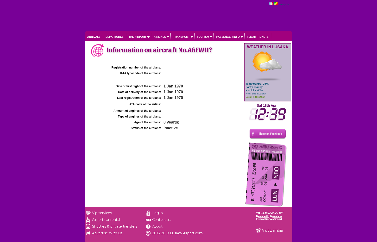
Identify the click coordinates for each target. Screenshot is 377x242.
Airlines (160, 36)
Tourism (203, 36)
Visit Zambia (272, 230)
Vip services (102, 213)
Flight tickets (258, 36)
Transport (181, 36)
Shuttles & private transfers (114, 226)
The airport (137, 36)
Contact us (161, 219)
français (283, 4)
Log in (157, 213)
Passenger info (228, 36)
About (157, 226)
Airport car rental (106, 219)
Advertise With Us (107, 233)
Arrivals (94, 36)
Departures (115, 36)
